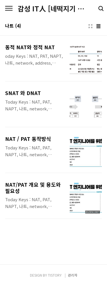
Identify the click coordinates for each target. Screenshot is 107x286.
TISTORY (55, 275)
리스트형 (98, 26)
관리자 (72, 275)
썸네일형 (90, 26)
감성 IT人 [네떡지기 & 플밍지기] (53, 8)
